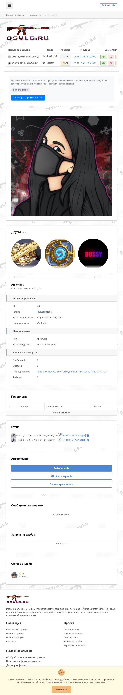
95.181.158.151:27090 (85, 56)
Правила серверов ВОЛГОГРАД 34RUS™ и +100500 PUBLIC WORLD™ (72, 371)
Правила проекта (15, 633)
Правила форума (15, 637)
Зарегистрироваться (61, 484)
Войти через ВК (61, 476)
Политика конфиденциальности (23, 661)
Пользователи (36, 15)
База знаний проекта (17, 629)
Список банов (71, 637)
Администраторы (73, 633)
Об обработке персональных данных (25, 657)
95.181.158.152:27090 (85, 63)
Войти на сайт (108, 5)
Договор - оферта (15, 665)
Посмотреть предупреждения (28, 97)
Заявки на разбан (73, 641)
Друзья (19, 232)
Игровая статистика (74, 645)
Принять (61, 689)
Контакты (11, 641)
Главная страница (15, 15)
